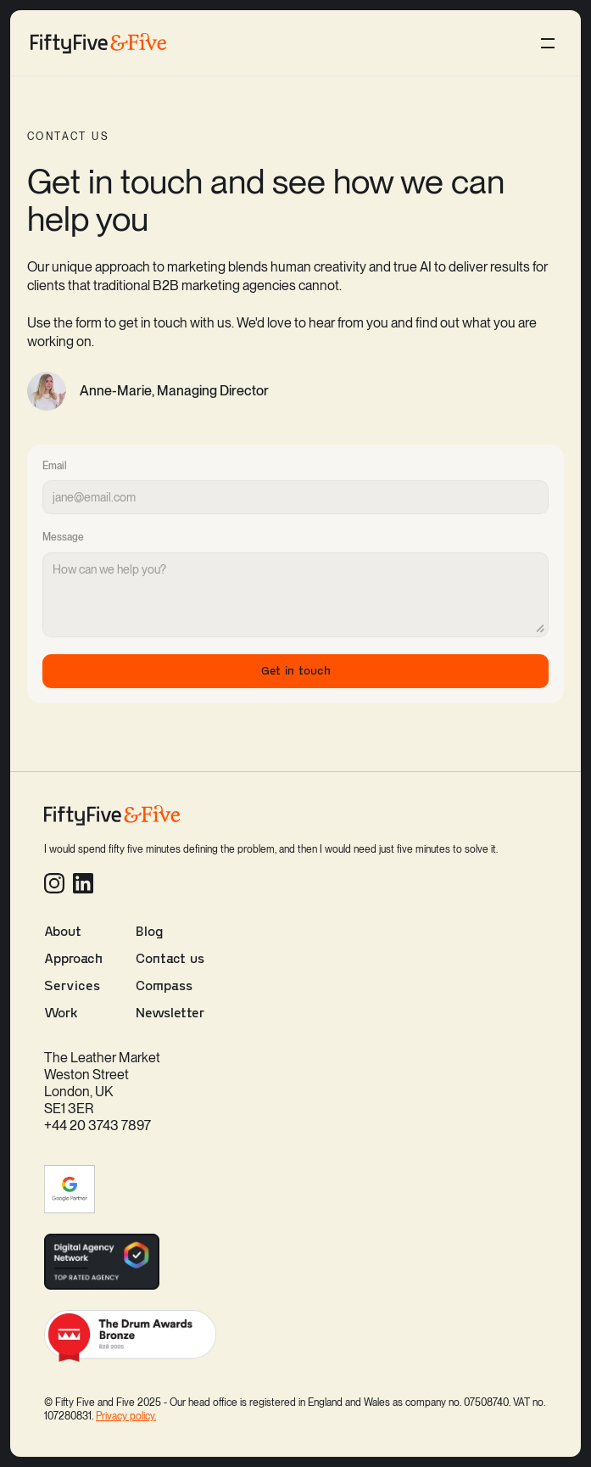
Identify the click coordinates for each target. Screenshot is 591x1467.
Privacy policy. (126, 1416)
